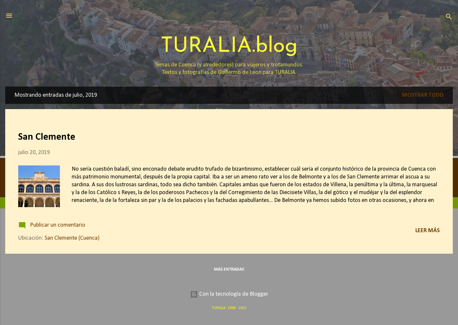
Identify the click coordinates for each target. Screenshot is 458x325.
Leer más (427, 231)
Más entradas (229, 269)
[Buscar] (449, 18)
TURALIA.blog (229, 46)
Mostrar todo (423, 95)
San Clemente (46, 137)
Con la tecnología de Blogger (229, 294)
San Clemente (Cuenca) (72, 238)
